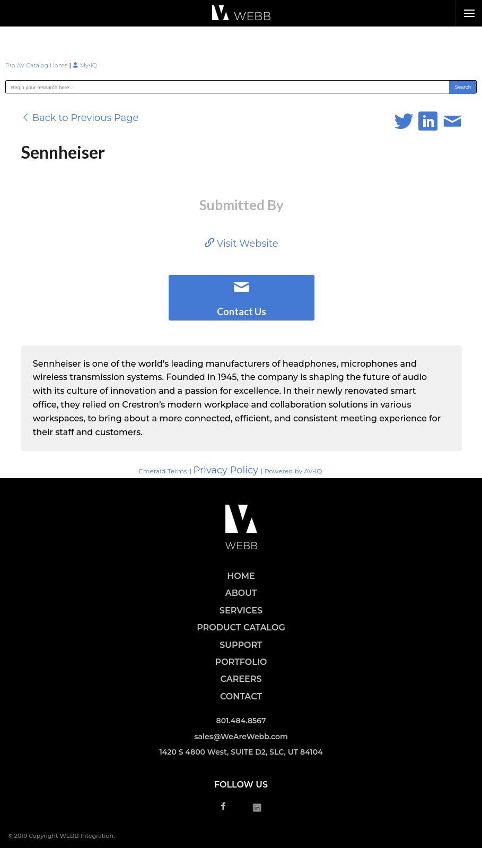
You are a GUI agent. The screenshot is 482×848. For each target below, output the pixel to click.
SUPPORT (241, 645)
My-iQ (85, 65)
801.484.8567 (241, 720)
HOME (241, 576)
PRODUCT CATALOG (241, 627)
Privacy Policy (226, 470)
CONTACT (241, 696)
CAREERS (240, 679)
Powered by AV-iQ (293, 471)
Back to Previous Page (80, 118)
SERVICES (241, 610)
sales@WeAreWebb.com (241, 736)
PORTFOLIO (241, 662)
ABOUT (241, 593)
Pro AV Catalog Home (37, 65)
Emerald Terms (163, 471)
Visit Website (241, 243)
